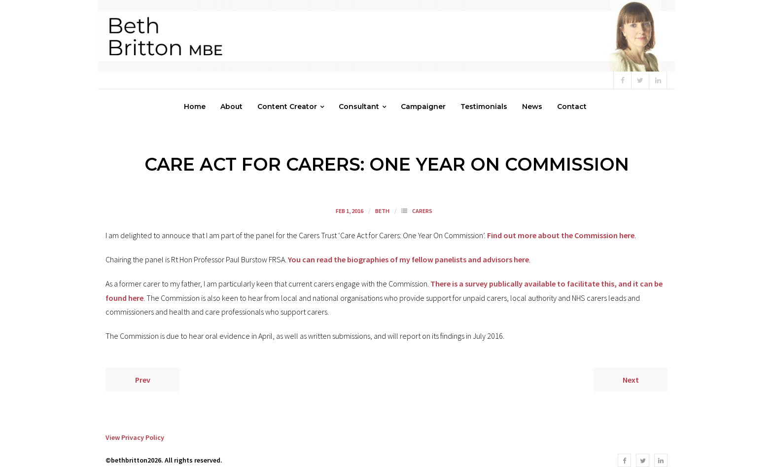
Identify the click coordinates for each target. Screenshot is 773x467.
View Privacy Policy (134, 437)
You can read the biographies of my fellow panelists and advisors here (408, 259)
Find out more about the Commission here (560, 235)
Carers (422, 211)
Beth (382, 211)
